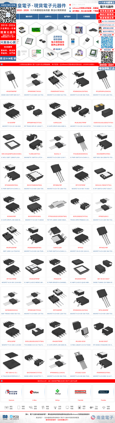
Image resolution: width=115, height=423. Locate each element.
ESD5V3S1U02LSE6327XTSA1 (103, 122)
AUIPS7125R (57, 247)
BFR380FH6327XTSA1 (34, 122)
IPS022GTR (57, 279)
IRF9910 (80, 247)
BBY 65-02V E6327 (103, 279)
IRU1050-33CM (80, 341)
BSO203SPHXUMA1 (34, 216)
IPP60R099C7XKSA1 (34, 91)
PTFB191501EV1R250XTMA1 (57, 216)
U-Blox (34, 400)
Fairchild (80, 400)
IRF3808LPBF (57, 185)
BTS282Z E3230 (80, 372)
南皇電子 (43, 414)
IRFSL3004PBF (103, 310)
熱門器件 (67, 16)
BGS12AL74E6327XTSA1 (103, 185)
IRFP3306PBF (57, 310)
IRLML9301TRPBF (80, 122)
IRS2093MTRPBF (80, 279)
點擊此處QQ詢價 (108, 28)
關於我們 (29, 16)
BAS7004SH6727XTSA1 (34, 372)
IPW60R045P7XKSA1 (57, 91)
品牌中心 (48, 16)
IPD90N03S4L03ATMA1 (80, 91)
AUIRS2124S (57, 122)
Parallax (103, 400)
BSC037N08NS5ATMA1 (34, 185)
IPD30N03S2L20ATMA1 (80, 310)
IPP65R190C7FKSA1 (34, 310)
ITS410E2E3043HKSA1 (80, 154)
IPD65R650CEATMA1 (103, 372)
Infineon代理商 (78, 8)
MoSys (57, 400)
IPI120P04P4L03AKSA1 (103, 91)
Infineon (42, 381)
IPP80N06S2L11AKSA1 (57, 372)
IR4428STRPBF (57, 341)
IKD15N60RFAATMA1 (103, 154)
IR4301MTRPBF (34, 279)
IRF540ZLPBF (103, 247)
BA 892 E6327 (103, 341)
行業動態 (86, 16)
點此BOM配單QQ (108, 31)
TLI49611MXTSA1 (34, 154)
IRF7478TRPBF (80, 185)
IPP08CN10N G (103, 216)
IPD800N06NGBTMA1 (34, 247)
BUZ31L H (57, 154)
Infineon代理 (66, 64)
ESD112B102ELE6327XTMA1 (34, 341)
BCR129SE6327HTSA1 (80, 216)
